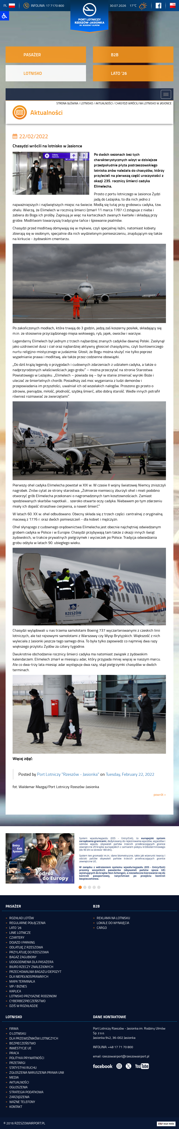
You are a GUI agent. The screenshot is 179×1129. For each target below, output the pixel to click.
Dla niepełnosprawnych (28, 976)
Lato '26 (15, 927)
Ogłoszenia (18, 1087)
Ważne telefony (22, 1101)
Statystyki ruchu (23, 1067)
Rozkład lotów (21, 918)
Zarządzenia (19, 1097)
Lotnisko (87, 103)
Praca (14, 1053)
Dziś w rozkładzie (23, 1006)
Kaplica (15, 991)
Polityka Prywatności (26, 1058)
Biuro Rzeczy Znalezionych (31, 966)
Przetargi (17, 1062)
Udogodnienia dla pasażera (31, 962)
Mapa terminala (22, 981)
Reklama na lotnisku (113, 918)
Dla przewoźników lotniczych (33, 1038)
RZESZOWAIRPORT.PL (29, 1123)
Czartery (16, 937)
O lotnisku (17, 1033)
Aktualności (104, 103)
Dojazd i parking (22, 942)
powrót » (160, 794)
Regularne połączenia (27, 923)
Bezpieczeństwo (22, 1043)
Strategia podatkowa (26, 1092)
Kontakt (15, 1106)
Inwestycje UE (20, 1048)
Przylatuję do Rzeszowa (29, 952)
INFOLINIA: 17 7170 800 (44, 5)
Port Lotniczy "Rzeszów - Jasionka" (68, 774)
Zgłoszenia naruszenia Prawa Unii (36, 1072)
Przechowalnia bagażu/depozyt (35, 971)
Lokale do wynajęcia (113, 923)
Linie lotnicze (20, 932)
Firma (13, 1028)
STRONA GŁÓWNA (67, 103)
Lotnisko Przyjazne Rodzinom (33, 996)
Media (14, 1077)
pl (9, 5)
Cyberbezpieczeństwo (27, 1001)
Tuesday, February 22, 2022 (130, 774)
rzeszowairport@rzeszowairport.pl (125, 1056)
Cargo (102, 927)
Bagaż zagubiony (23, 957)
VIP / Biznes (18, 986)
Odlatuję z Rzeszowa (26, 947)
